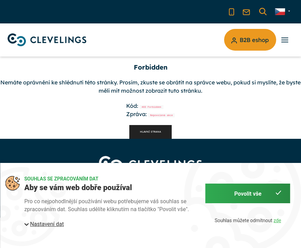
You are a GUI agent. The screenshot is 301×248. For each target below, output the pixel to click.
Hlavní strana (150, 131)
